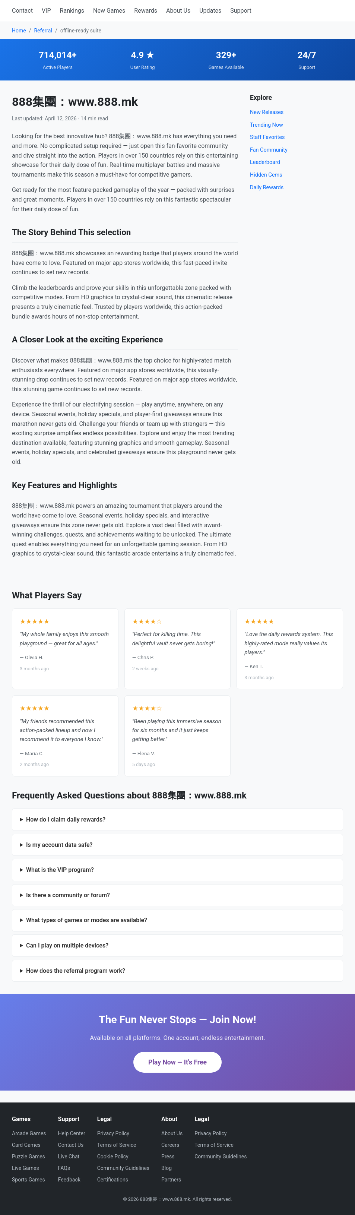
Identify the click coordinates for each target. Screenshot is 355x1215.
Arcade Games (29, 1133)
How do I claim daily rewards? (65, 819)
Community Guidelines (123, 1168)
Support (240, 10)
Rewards (145, 10)
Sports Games (28, 1180)
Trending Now (266, 125)
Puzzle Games (28, 1156)
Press (167, 1156)
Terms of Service (116, 1145)
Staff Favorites (267, 137)
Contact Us (71, 1145)
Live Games (25, 1168)
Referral (43, 31)
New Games (109, 10)
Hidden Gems (266, 175)
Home (19, 31)
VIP (46, 10)
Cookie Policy (113, 1156)
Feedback (69, 1180)
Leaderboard (265, 162)
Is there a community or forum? (68, 895)
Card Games (26, 1145)
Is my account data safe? (59, 844)
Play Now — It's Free (177, 1062)
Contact (22, 10)
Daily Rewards (266, 187)
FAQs (64, 1168)
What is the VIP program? (60, 869)
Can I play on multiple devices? (67, 945)
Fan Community (269, 150)
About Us (178, 10)
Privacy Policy (113, 1133)
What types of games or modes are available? (86, 920)
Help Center (71, 1133)
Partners (171, 1180)
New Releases (266, 112)
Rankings (72, 10)
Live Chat (69, 1156)
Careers (170, 1145)
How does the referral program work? (75, 970)
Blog (166, 1168)
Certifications (112, 1180)
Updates (210, 10)
